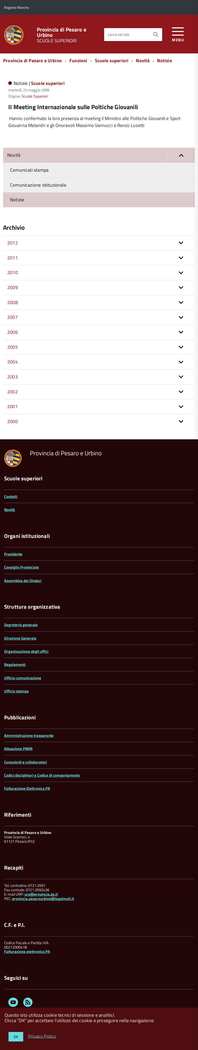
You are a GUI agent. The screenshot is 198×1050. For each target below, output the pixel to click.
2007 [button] (12, 317)
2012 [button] (12, 242)
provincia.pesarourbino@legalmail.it (43, 899)
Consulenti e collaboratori (25, 762)
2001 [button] (12, 406)
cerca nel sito (118, 34)
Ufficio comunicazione (22, 678)
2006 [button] (12, 332)
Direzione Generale (20, 638)
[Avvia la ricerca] (155, 34)
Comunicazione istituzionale (38, 184)
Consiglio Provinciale (21, 567)
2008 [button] (12, 302)
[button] (181, 155)
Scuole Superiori (35, 96)
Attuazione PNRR (18, 749)
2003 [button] (12, 376)
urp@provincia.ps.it (41, 894)
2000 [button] (12, 421)
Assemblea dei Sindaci (23, 581)
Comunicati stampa (29, 169)
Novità (143, 60)
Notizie (164, 60)
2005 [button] (12, 347)
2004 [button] (12, 361)
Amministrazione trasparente (29, 735)
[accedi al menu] (178, 33)
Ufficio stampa (16, 691)
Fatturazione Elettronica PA (27, 788)
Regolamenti (15, 664)
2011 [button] (12, 257)
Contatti (10, 496)
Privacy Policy (42, 1035)
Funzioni (78, 60)
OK (15, 1037)
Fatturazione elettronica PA (27, 951)
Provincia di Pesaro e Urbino (61, 32)
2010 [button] (12, 272)
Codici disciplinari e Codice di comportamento (42, 775)
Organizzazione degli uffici (26, 651)
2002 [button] (12, 391)
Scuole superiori (112, 60)
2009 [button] (12, 287)
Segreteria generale (21, 625)
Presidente (13, 554)
